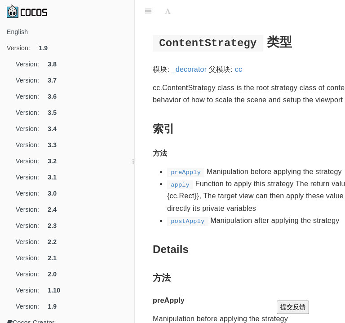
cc (238, 69)
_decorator (189, 69)
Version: (30, 48)
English (17, 31)
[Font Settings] (167, 11)
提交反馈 (292, 306)
